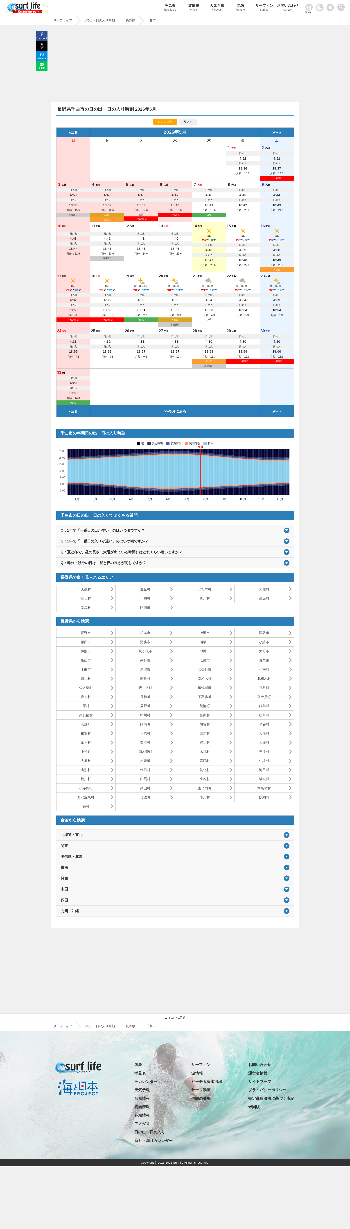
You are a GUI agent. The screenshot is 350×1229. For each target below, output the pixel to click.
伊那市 (86, 651)
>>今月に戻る (175, 411)
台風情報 (142, 1098)
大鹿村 (264, 589)
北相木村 (204, 589)
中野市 (205, 651)
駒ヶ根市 (145, 651)
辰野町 (145, 706)
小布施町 (86, 788)
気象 (241, 8)
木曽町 (145, 761)
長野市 (86, 633)
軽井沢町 (145, 687)
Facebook (41, 38)
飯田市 (86, 642)
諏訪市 (145, 642)
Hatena (42, 58)
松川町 (264, 715)
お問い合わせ (288, 8)
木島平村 (264, 788)
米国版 (254, 1107)
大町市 (264, 651)
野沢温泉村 (85, 797)
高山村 (145, 788)
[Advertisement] (175, 64)
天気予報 (217, 8)
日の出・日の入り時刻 (99, 1026)
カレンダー (165, 121)
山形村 (86, 770)
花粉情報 (142, 1115)
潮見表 (170, 8)
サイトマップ (259, 1082)
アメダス (142, 1124)
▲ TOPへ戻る (174, 1018)
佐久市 (264, 660)
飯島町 (264, 706)
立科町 (264, 687)
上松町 (86, 751)
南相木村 (204, 678)
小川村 (145, 598)
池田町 (264, 770)
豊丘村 (145, 589)
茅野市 (145, 660)
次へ (275, 132)
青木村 (86, 697)
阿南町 (145, 607)
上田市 (205, 633)
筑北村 (205, 598)
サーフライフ (62, 1026)
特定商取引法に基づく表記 (271, 1098)
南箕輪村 (86, 715)
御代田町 (204, 687)
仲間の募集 (200, 1098)
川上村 (86, 678)
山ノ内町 (204, 788)
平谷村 (264, 724)
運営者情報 (257, 1073)
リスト (188, 121)
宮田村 (205, 715)
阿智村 (205, 724)
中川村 (145, 715)
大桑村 (86, 761)
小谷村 (205, 779)
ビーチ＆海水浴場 (206, 1082)
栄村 (86, 806)
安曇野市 (204, 669)
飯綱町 (264, 797)
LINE (42, 68)
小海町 (264, 669)
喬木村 (145, 742)
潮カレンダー (145, 1082)
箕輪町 (205, 706)
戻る (74, 132)
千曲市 (86, 669)
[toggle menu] (342, 6)
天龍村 (86, 589)
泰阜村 (86, 607)
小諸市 (264, 642)
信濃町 (145, 797)
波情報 (193, 8)
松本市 (145, 633)
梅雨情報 (142, 1107)
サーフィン (264, 8)
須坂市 (205, 642)
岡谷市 (264, 633)
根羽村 (86, 733)
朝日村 (86, 598)
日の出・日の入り (149, 1132)
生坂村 (264, 598)
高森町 (86, 724)
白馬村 (145, 779)
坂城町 (264, 779)
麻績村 (205, 761)
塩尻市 (205, 660)
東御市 (145, 669)
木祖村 (205, 751)
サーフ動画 (200, 1090)
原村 (86, 706)
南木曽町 (145, 751)
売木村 (205, 733)
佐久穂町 (86, 687)
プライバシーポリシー (267, 1090)
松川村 (86, 779)
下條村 (145, 733)
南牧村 (145, 678)
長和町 (145, 697)
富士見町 (264, 697)
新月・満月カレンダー (153, 1141)
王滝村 (264, 751)
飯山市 (86, 660)
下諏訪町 (204, 697)
